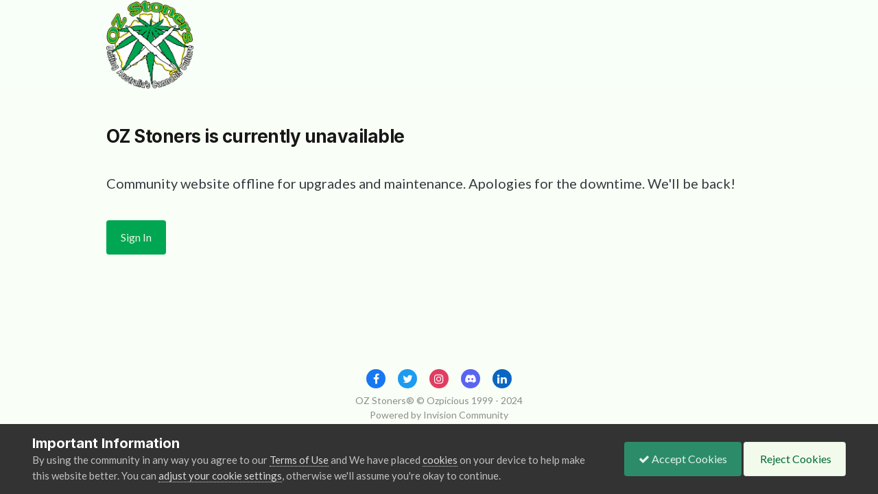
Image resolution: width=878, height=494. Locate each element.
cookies (440, 460)
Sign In (136, 237)
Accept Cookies (683, 458)
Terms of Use (299, 460)
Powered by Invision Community (439, 415)
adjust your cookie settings (220, 475)
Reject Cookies (794, 458)
